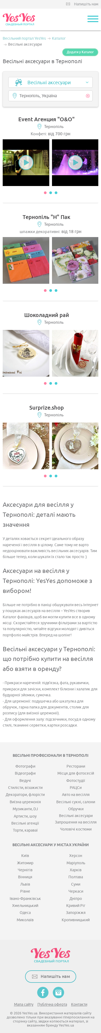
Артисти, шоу (25, 816)
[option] (26, 162)
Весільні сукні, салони (75, 802)
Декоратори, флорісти (25, 794)
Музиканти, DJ (25, 809)
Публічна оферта (52, 1004)
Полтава (75, 877)
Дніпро (75, 898)
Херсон (75, 855)
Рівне (25, 891)
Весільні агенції (25, 823)
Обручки (75, 809)
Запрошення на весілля (76, 822)
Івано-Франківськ (25, 898)
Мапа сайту (23, 1004)
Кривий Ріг (75, 905)
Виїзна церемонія (25, 802)
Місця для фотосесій (75, 773)
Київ (25, 855)
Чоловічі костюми (76, 829)
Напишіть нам (86, 4)
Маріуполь (76, 863)
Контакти (79, 1004)
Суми (75, 884)
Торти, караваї (25, 830)
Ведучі (25, 780)
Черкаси (75, 891)
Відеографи (25, 773)
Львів (25, 884)
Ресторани (76, 766)
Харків (76, 870)
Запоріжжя (76, 912)
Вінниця (25, 877)
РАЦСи (76, 787)
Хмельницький (25, 905)
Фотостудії (75, 780)
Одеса (25, 912)
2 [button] (50, 192)
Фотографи (25, 766)
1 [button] (45, 192)
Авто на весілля (76, 794)
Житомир (25, 863)
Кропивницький (76, 920)
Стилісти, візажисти (25, 787)
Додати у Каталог (80, 52)
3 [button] (56, 192)
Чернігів (25, 870)
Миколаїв (25, 920)
